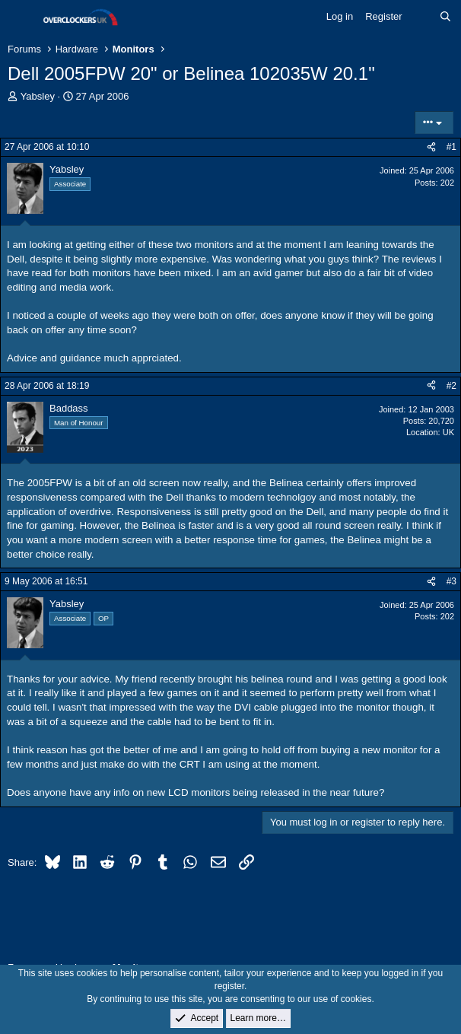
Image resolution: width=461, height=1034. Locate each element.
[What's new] (421, 17)
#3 (451, 581)
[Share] (431, 147)
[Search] (445, 17)
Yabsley (38, 96)
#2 (451, 385)
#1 (451, 147)
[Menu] (21, 17)
